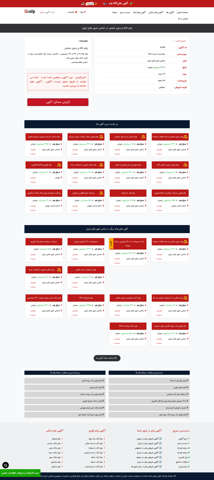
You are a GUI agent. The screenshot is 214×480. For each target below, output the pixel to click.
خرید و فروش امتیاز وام (177, 408)
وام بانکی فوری (97, 387)
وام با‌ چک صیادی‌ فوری (93, 401)
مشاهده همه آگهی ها (107, 358)
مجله (114, 12)
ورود (83, 12)
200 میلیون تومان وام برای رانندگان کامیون (169, 401)
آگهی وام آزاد (139, 12)
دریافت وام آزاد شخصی (177, 394)
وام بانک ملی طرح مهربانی (92, 408)
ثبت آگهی (47, 12)
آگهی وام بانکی (156, 12)
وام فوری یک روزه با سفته (92, 394)
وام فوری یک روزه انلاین (93, 380)
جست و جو (125, 12)
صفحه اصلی (182, 12)
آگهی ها (170, 12)
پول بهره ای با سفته (179, 380)
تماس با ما (183, 18)
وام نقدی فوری (181, 387)
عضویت (73, 12)
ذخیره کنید (179, 41)
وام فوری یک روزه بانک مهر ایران (173, 414)
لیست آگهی (52, 81)
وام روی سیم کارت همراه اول (91, 414)
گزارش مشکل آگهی (58, 102)
